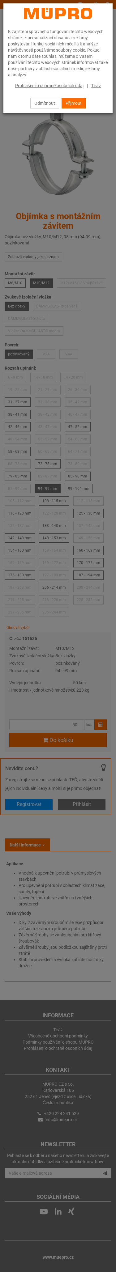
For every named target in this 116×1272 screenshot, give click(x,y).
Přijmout (74, 103)
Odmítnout (44, 103)
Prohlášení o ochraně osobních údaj (49, 85)
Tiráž (96, 85)
